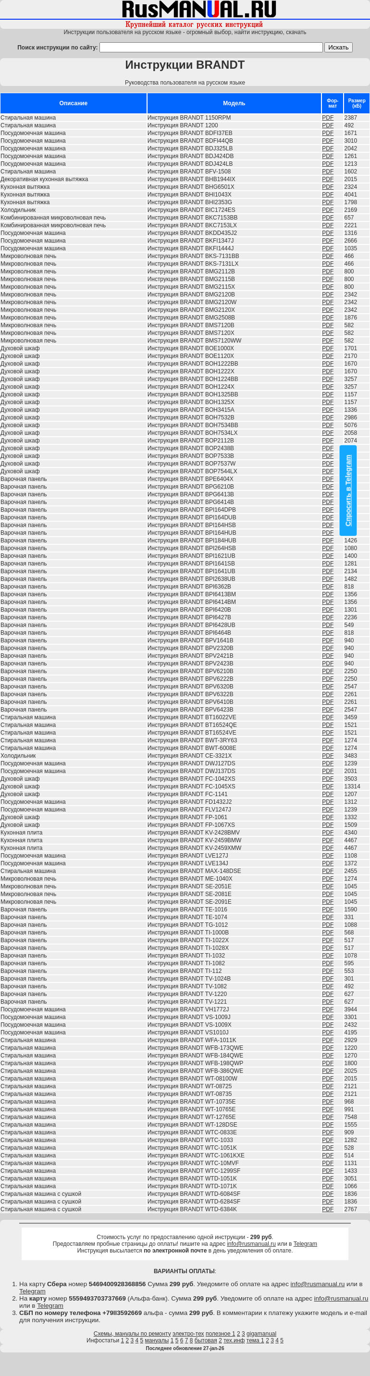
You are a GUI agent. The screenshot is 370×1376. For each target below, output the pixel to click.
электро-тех (188, 1333)
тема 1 (255, 1340)
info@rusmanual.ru (251, 1244)
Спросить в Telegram (348, 491)
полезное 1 (220, 1333)
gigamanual (261, 1333)
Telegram (305, 1244)
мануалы (157, 1340)
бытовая (206, 1340)
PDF (327, 117)
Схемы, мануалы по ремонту (132, 1333)
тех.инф (234, 1340)
